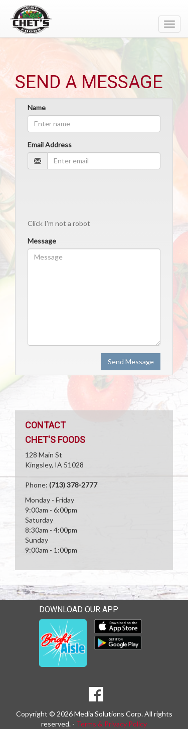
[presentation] (92, 193)
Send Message (131, 361)
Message (42, 240)
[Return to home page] (94, 19)
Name (37, 107)
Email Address (50, 144)
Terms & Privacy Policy (111, 723)
